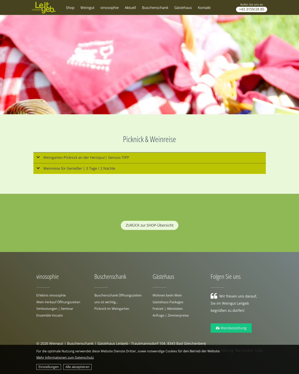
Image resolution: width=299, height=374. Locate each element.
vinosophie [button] (109, 7)
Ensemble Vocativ (49, 315)
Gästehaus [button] (183, 7)
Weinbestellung (231, 328)
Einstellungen (49, 367)
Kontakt (204, 7)
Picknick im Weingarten (111, 308)
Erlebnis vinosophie (51, 295)
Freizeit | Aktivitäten (168, 308)
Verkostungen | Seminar (54, 308)
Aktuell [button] (130, 7)
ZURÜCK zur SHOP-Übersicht (149, 225)
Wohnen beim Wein (167, 295)
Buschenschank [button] (155, 7)
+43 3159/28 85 (251, 9)
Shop (70, 7)
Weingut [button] (87, 7)
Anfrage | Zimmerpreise (171, 315)
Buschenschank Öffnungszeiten (118, 295)
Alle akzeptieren (77, 367)
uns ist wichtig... (106, 302)
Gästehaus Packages (168, 302)
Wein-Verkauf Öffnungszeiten (58, 302)
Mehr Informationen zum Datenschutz (65, 357)
